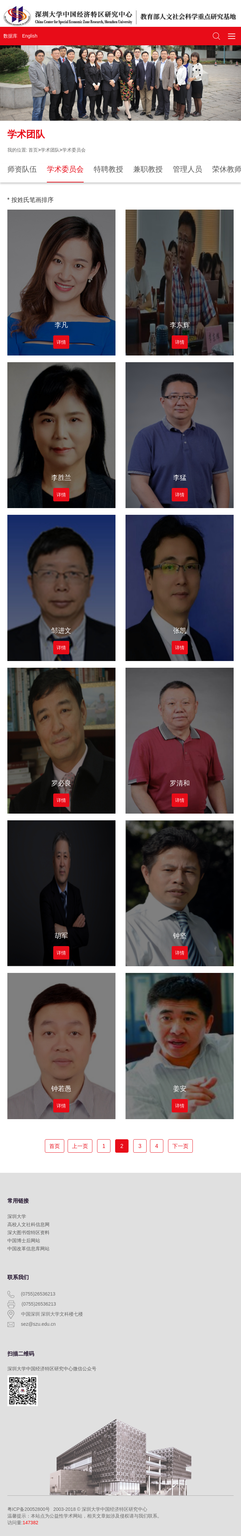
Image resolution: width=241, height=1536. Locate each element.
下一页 (180, 1146)
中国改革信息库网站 (28, 1248)
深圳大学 (16, 1216)
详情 (61, 342)
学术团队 (50, 150)
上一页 (80, 1146)
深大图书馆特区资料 (28, 1232)
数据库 (10, 36)
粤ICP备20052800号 (28, 1509)
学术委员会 (74, 150)
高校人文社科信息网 (28, 1224)
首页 (33, 150)
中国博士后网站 (23, 1240)
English (29, 36)
